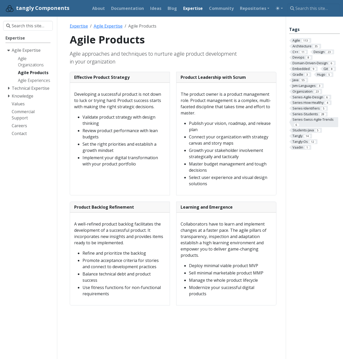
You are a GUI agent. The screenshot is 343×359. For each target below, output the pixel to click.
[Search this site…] (313, 8)
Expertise (79, 26)
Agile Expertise (108, 26)
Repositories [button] (253, 8)
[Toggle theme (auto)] (279, 8)
